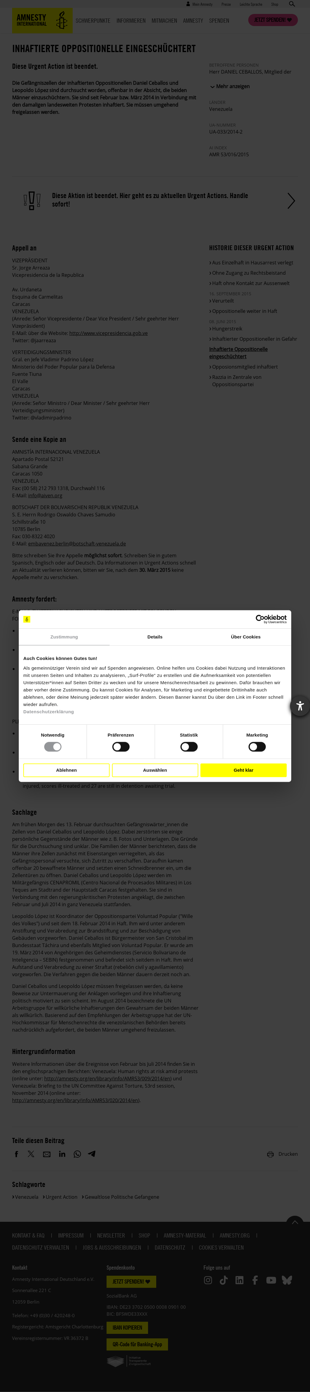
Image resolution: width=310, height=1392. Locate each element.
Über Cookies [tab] (246, 636)
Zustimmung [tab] (64, 636)
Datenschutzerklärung (48, 711)
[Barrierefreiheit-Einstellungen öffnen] (300, 706)
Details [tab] (155, 636)
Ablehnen (66, 770)
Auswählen (155, 770)
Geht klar (243, 770)
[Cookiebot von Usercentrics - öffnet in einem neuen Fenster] (260, 619)
